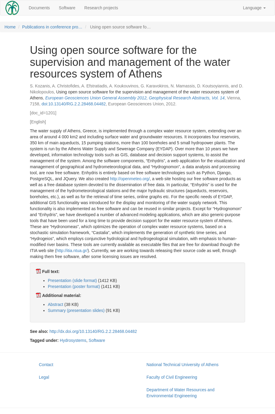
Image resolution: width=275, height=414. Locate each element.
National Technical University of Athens (182, 364)
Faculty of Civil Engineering (171, 377)
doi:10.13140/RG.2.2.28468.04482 (74, 103)
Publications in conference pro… (52, 27)
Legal (44, 377)
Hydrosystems (73, 340)
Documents (39, 7)
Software (67, 7)
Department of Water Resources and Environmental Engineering (180, 392)
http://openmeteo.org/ (130, 178)
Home (10, 27)
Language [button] (254, 7)
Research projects (101, 7)
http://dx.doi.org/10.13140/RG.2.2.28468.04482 (93, 331)
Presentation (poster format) (74, 286)
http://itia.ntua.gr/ (72, 250)
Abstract (55, 304)
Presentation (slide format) (72, 280)
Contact (46, 364)
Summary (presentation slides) (76, 310)
